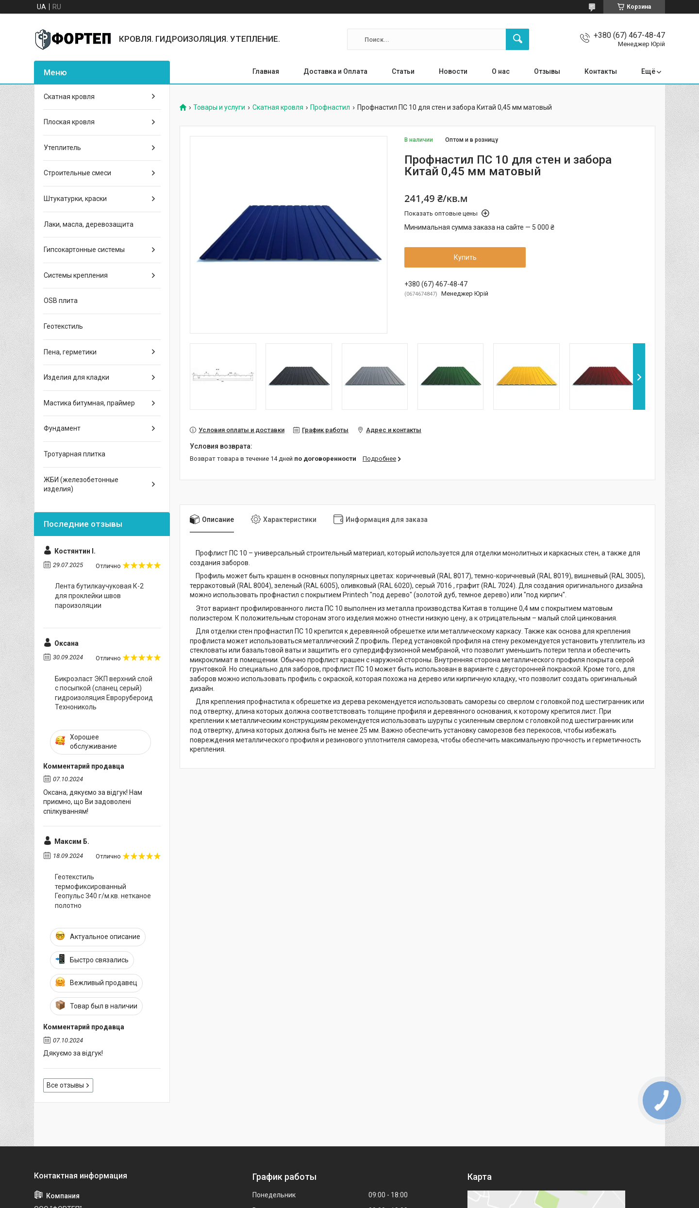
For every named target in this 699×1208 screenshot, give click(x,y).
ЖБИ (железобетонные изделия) (81, 484)
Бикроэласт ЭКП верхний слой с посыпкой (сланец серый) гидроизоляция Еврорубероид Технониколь (104, 693)
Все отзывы (65, 1085)
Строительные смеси (77, 173)
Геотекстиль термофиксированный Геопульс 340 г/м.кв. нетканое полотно (103, 891)
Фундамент (62, 428)
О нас (501, 71)
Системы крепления (76, 275)
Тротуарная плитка (74, 454)
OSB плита (61, 300)
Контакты (600, 71)
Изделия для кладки (76, 377)
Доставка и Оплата (335, 71)
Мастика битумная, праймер (89, 403)
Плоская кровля (69, 122)
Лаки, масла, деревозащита (88, 224)
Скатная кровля (277, 107)
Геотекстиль (63, 326)
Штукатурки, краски (75, 198)
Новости (453, 71)
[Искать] (517, 39)
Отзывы (547, 71)
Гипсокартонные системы (84, 249)
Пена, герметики (70, 352)
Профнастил (330, 107)
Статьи (403, 71)
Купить (465, 257)
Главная (265, 71)
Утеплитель (62, 147)
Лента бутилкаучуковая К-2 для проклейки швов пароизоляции (99, 595)
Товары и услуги (219, 107)
